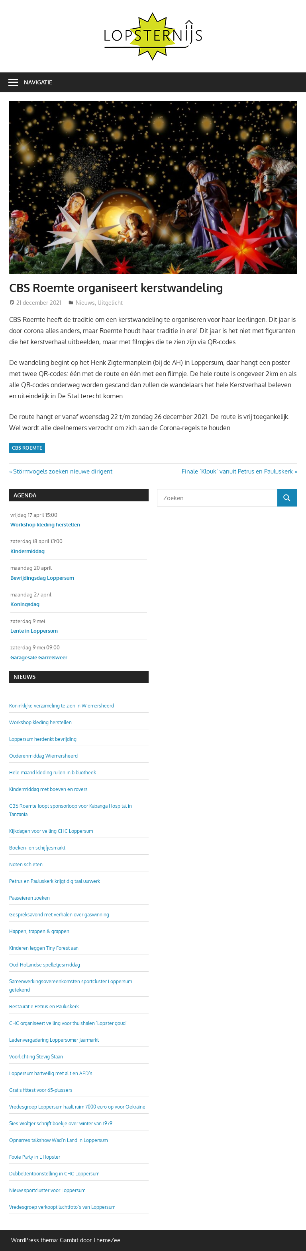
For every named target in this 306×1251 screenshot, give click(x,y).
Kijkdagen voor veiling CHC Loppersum (51, 831)
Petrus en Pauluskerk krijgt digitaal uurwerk (54, 881)
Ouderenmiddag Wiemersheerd (43, 756)
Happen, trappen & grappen (39, 931)
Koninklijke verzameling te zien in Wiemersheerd (61, 706)
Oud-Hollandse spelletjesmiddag (44, 965)
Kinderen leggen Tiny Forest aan (43, 948)
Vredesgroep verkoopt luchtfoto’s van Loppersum (62, 1207)
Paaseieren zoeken (29, 898)
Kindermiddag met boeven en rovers (48, 789)
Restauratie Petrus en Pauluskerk (44, 1006)
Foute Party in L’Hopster (34, 1157)
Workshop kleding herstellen (40, 722)
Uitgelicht (110, 302)
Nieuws (85, 302)
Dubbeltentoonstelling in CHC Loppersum (54, 1174)
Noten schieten (26, 864)
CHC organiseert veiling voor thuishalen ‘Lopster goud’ (68, 1023)
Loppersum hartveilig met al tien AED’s (50, 1073)
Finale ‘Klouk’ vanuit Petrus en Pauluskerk (237, 471)
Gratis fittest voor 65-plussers (41, 1090)
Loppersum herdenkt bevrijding (42, 739)
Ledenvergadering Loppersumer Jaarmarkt (54, 1040)
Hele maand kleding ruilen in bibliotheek (52, 773)
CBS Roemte (27, 448)
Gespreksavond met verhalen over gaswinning (59, 915)
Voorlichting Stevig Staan (36, 1057)
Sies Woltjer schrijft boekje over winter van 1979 (60, 1123)
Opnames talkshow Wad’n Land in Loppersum (58, 1140)
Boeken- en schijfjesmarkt (37, 848)
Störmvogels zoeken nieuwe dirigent (62, 471)
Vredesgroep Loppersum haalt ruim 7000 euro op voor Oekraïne (77, 1107)
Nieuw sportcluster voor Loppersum (47, 1190)
